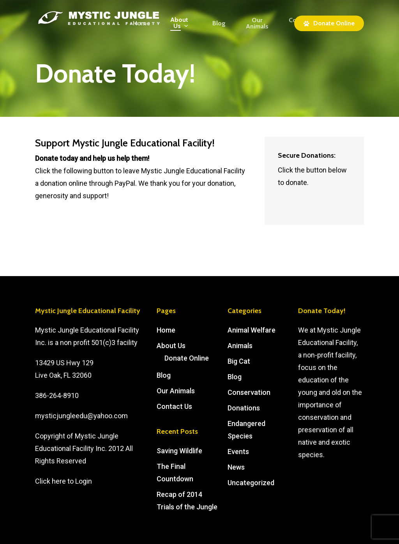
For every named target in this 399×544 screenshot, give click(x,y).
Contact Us (174, 406)
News (236, 467)
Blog (164, 375)
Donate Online (186, 358)
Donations (244, 408)
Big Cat (239, 361)
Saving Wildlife (179, 451)
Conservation (249, 392)
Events (238, 451)
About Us (171, 346)
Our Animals (176, 391)
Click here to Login (63, 481)
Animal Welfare (251, 330)
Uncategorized (251, 483)
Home (166, 330)
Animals (240, 346)
